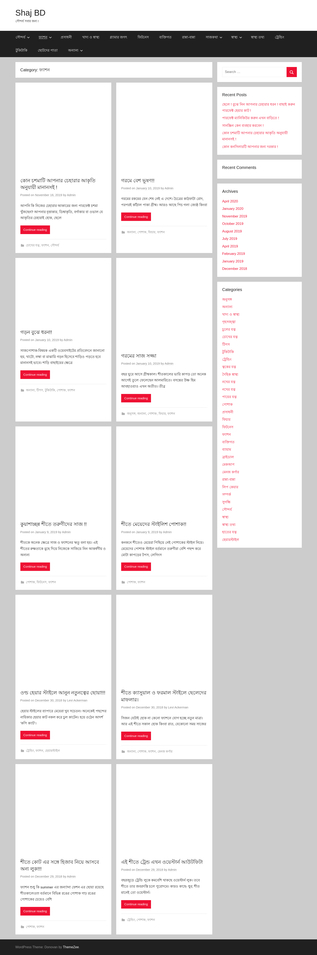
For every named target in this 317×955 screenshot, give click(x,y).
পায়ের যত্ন (229, 397)
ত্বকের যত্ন (229, 367)
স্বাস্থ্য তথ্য (257, 37)
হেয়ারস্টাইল (52, 750)
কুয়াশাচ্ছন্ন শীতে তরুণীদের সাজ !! (53, 524)
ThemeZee (71, 947)
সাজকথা (214, 37)
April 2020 (230, 201)
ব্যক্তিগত (165, 37)
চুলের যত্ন (229, 329)
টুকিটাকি (21, 50)
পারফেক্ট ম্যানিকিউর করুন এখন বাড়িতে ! (250, 118)
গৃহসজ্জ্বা (229, 322)
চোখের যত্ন (32, 245)
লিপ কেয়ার (230, 487)
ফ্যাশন (45, 37)
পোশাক (141, 232)
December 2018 (234, 269)
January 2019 (232, 261)
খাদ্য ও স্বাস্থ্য (90, 37)
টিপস (39, 390)
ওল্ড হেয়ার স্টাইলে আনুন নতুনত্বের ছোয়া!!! (62, 692)
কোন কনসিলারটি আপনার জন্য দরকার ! (250, 147)
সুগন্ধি (226, 502)
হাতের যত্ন (229, 532)
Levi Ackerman (77, 700)
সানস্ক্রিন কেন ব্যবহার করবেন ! (243, 126)
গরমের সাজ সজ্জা (138, 356)
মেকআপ (228, 465)
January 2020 (232, 209)
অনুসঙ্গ (131, 413)
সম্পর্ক (226, 495)
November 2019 (234, 216)
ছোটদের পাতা (48, 50)
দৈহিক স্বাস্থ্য (230, 374)
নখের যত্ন (228, 382)
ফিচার (151, 232)
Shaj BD (30, 12)
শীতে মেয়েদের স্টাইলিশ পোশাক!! (153, 524)
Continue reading (35, 229)
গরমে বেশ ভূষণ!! (137, 180)
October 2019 (232, 224)
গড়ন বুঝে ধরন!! (36, 332)
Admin (71, 195)
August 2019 (232, 231)
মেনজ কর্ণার (165, 751)
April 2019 (230, 246)
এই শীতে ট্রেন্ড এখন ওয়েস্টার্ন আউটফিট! (162, 862)
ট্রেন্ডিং (279, 37)
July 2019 (229, 239)
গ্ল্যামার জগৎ (118, 37)
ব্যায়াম (226, 450)
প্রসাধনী (66, 37)
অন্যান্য (75, 50)
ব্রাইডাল (228, 457)
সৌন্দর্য (23, 37)
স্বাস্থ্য (236, 37)
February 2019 (233, 254)
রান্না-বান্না (188, 37)
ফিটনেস (143, 37)
